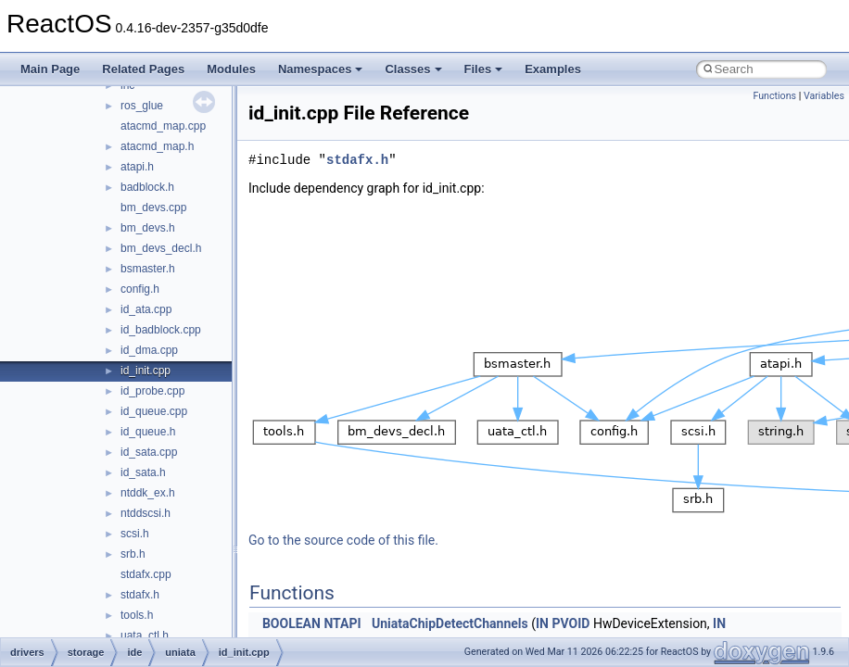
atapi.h (137, 166)
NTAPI (342, 623)
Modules (231, 69)
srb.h (133, 553)
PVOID (570, 623)
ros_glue (141, 105)
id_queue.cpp (153, 411)
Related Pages (143, 69)
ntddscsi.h (145, 513)
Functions (774, 96)
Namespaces (320, 69)
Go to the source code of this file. (343, 540)
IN (542, 623)
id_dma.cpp (149, 350)
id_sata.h (143, 472)
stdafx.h (139, 594)
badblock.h (147, 187)
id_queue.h (147, 431)
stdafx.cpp (145, 574)
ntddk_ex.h (147, 492)
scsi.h (134, 533)
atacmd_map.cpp (163, 126)
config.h (139, 289)
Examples (553, 69)
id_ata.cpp (145, 309)
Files (483, 69)
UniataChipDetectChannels (450, 623)
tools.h (136, 615)
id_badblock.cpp (160, 329)
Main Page (50, 69)
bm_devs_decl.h (160, 248)
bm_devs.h (147, 227)
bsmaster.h (147, 268)
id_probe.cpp (152, 390)
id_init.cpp (145, 370)
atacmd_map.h (157, 146)
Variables (824, 96)
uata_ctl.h (144, 635)
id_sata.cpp (148, 452)
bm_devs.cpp (153, 207)
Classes (413, 69)
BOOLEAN (291, 623)
